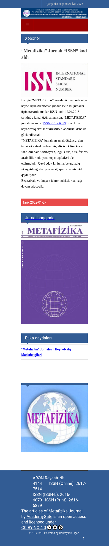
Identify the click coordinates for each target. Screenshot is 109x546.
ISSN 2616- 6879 (54, 123)
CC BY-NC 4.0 (42, 527)
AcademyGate (39, 516)
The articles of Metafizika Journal (51, 511)
